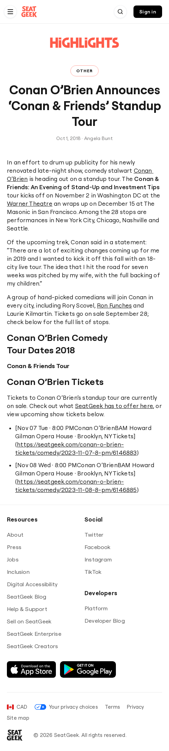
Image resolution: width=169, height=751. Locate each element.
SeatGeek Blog (27, 596)
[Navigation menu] (10, 12)
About (15, 534)
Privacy (135, 707)
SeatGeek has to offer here (114, 405)
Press (14, 547)
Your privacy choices (66, 707)
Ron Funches (114, 305)
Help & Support (27, 608)
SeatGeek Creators (32, 646)
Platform (96, 608)
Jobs (13, 559)
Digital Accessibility (32, 584)
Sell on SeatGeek (29, 621)
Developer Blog (104, 620)
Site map (18, 718)
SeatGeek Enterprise (34, 633)
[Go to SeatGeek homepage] (29, 12)
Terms (112, 707)
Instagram (98, 559)
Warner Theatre (29, 203)
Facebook (97, 547)
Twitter (93, 534)
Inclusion (18, 571)
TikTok (92, 571)
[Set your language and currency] (17, 707)
